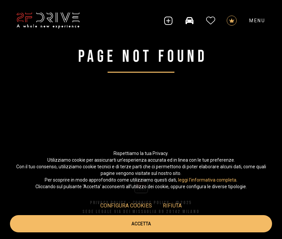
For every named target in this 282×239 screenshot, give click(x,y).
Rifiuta (172, 205)
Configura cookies (126, 205)
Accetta (141, 223)
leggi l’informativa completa (207, 180)
